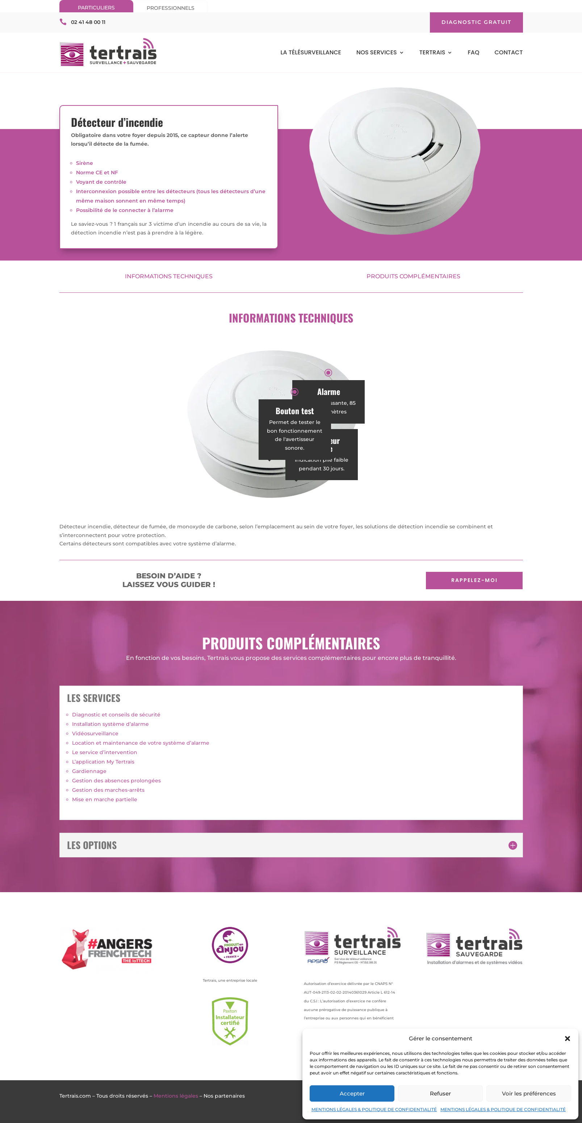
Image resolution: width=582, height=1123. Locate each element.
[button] (567, 1038)
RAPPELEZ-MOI (474, 580)
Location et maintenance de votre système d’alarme (140, 743)
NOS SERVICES (376, 53)
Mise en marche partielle (104, 799)
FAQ (473, 53)
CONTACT (508, 53)
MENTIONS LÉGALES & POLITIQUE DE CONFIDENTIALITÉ (374, 1109)
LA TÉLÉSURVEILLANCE (310, 53)
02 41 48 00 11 (88, 22)
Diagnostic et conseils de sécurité (116, 714)
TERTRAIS (432, 53)
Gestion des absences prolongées (116, 780)
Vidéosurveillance (95, 733)
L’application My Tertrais (103, 761)
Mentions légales (176, 1096)
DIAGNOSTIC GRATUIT (476, 22)
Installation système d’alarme (110, 724)
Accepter (352, 1093)
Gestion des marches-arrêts (108, 790)
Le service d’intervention (104, 752)
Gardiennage (89, 771)
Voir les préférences (529, 1093)
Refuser (440, 1093)
